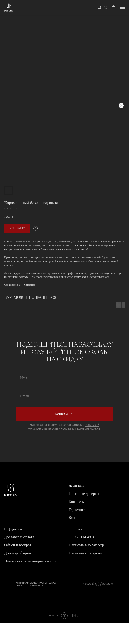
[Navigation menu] (122, 7)
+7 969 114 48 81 (82, 537)
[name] (64, 378)
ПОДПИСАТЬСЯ (64, 414)
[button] (99, 7)
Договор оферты (17, 553)
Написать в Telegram (85, 553)
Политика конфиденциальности (30, 561)
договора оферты (89, 428)
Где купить (78, 510)
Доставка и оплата (19, 537)
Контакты (77, 502)
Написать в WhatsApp (86, 545)
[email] (64, 396)
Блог (72, 518)
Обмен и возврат (17, 545)
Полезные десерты (84, 494)
